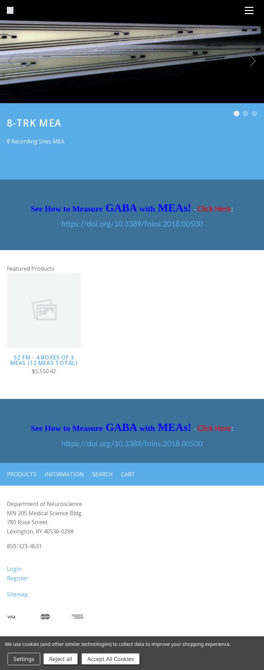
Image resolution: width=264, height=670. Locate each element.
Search (102, 474)
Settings (23, 659)
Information (64, 474)
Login (14, 569)
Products (21, 474)
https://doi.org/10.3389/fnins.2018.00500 (132, 224)
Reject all (60, 659)
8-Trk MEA (28, 158)
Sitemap (17, 594)
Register (18, 578)
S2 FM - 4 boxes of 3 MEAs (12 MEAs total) (44, 360)
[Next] (253, 61)
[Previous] (11, 61)
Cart (128, 474)
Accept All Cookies (110, 659)
